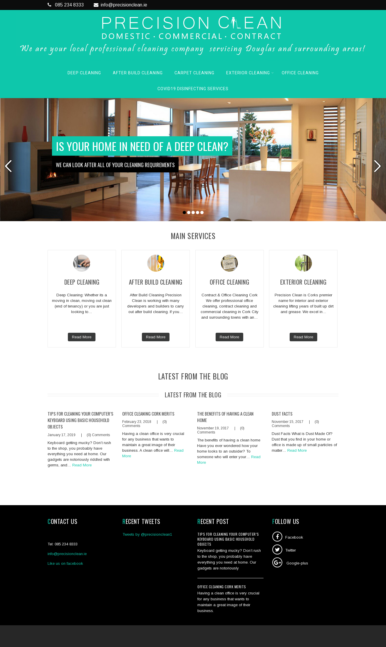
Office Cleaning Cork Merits (148, 413)
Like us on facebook (65, 563)
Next (378, 165)
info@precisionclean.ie (120, 4)
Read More (81, 337)
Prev (8, 165)
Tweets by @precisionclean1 (147, 534)
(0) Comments (98, 435)
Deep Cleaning (84, 72)
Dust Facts (282, 413)
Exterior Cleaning (250, 72)
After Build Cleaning (138, 72)
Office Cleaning (300, 72)
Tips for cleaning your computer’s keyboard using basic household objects (80, 420)
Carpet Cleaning (194, 72)
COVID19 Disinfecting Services (193, 88)
